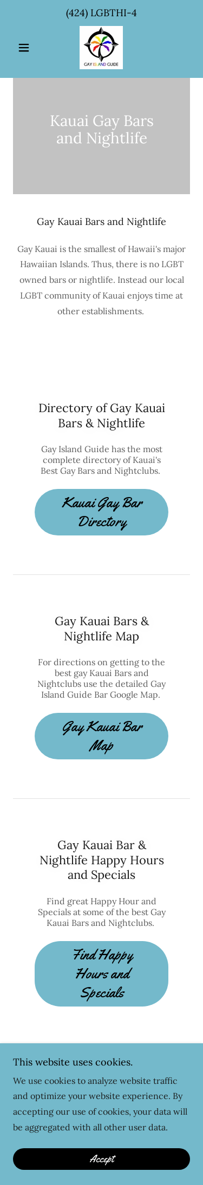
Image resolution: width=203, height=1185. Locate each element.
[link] (101, 47)
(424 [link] (75, 12)
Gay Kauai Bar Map (102, 736)
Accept (101, 1159)
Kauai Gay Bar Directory (102, 512)
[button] (26, 47)
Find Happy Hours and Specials (102, 974)
